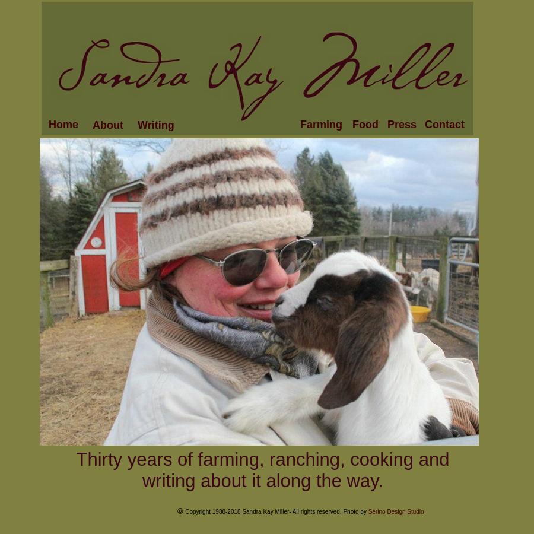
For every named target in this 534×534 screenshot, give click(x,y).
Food (365, 125)
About (108, 125)
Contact (445, 125)
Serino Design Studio (396, 511)
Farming (321, 125)
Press (402, 125)
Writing (156, 125)
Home (63, 125)
